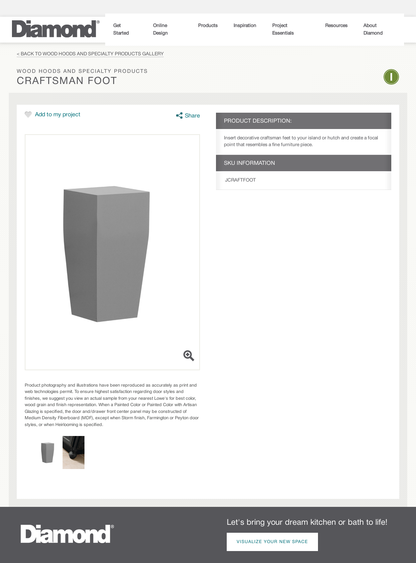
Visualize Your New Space (272, 542)
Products (208, 25)
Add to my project (57, 114)
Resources (336, 25)
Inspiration (245, 25)
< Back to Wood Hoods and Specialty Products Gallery (90, 54)
